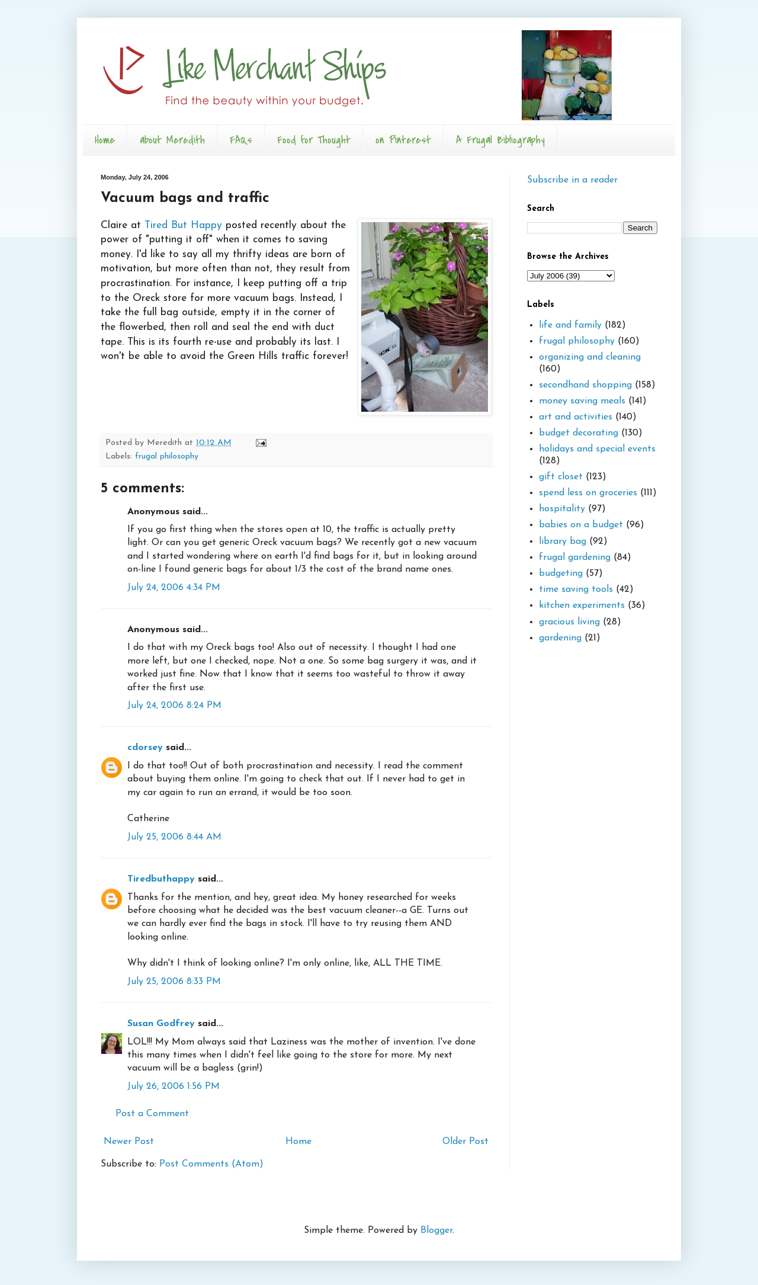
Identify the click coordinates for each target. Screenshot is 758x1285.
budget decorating (578, 433)
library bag (562, 541)
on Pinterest (403, 140)
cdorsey (145, 747)
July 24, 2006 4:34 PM (173, 587)
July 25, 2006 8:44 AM (174, 837)
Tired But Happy (183, 225)
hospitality (562, 509)
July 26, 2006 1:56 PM (173, 1086)
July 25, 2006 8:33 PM (174, 981)
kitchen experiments (582, 605)
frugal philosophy (166, 456)
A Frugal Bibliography (500, 140)
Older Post (465, 1141)
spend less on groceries (588, 493)
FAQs (241, 140)
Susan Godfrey (161, 1023)
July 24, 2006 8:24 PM (174, 705)
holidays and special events (597, 449)
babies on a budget (581, 525)
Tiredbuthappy (161, 879)
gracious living (569, 622)
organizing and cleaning (590, 357)
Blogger (436, 1230)
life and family (570, 325)
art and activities (575, 417)
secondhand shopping (585, 385)
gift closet (561, 477)
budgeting (561, 573)
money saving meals (582, 401)
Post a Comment (152, 1114)
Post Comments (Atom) (211, 1164)
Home (105, 140)
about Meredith (172, 140)
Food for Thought (314, 140)
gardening (560, 638)
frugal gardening (575, 557)
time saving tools (576, 589)
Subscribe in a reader (572, 180)
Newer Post (129, 1141)
